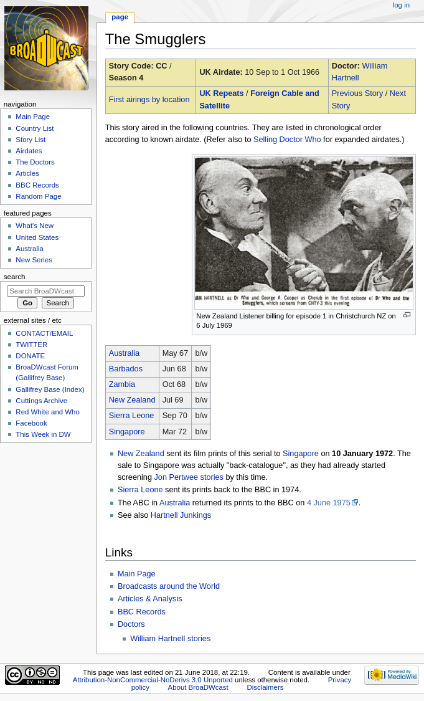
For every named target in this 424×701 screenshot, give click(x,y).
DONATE (30, 356)
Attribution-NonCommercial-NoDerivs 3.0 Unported (153, 680)
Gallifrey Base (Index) (50, 389)
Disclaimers (265, 687)
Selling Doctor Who (287, 139)
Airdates (29, 151)
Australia (124, 353)
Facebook (31, 423)
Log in (401, 5)
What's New (35, 225)
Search (15, 276)
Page (119, 17)
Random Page (38, 196)
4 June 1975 (329, 502)
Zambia (122, 384)
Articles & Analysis (150, 598)
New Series (34, 260)
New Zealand (132, 400)
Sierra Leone (131, 415)
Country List (35, 128)
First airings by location (149, 99)
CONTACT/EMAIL (44, 333)
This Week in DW (43, 434)
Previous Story (358, 93)
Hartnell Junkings (181, 515)
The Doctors (35, 162)
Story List (30, 139)
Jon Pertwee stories (188, 477)
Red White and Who (48, 412)
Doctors (131, 624)
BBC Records (142, 612)
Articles (27, 173)
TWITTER (31, 344)
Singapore (127, 431)
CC (161, 66)
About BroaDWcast (198, 687)
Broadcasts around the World (169, 586)
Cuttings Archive (41, 400)
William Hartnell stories (170, 638)
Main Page (137, 574)
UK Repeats (221, 93)
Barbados (126, 369)
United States (37, 237)
